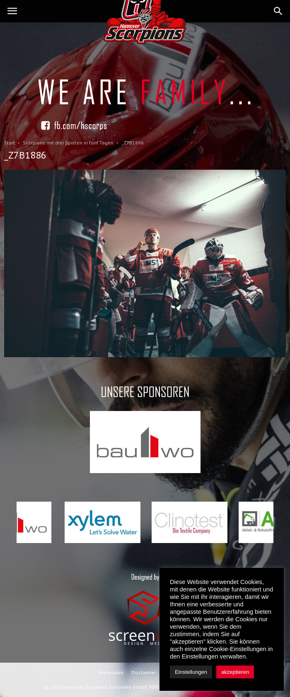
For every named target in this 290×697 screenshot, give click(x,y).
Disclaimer (143, 672)
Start (9, 142)
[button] (278, 11)
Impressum (110, 672)
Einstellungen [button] (191, 672)
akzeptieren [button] (235, 672)
